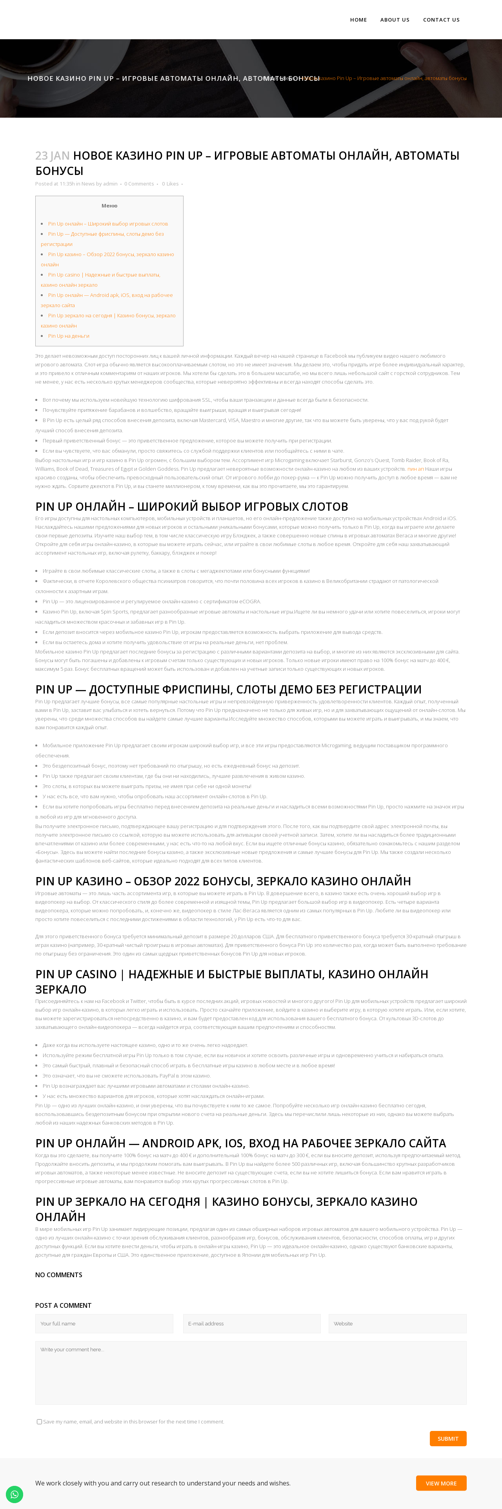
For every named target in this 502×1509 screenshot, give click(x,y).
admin (110, 183)
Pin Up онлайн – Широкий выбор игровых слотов (108, 223)
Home (270, 78)
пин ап (415, 468)
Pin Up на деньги (68, 335)
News (288, 78)
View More (441, 1483)
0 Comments (139, 183)
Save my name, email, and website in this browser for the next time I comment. (133, 1421)
